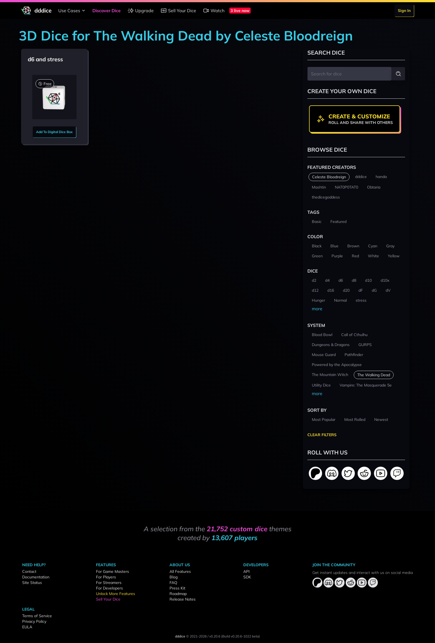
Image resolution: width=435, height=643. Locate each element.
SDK (247, 577)
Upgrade (140, 10)
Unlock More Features (115, 593)
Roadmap (178, 593)
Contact (29, 571)
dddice (180, 636)
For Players (106, 577)
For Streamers (109, 582)
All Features (180, 571)
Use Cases (72, 10)
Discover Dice (106, 10)
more (317, 308)
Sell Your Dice (178, 10)
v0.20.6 (214, 636)
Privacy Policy (34, 621)
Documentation (35, 577)
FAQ (173, 582)
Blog (174, 577)
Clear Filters (322, 434)
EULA (27, 626)
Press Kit (177, 588)
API (246, 571)
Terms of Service (37, 615)
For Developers (109, 588)
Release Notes (183, 599)
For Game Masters (112, 571)
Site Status (32, 582)
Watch (213, 10)
